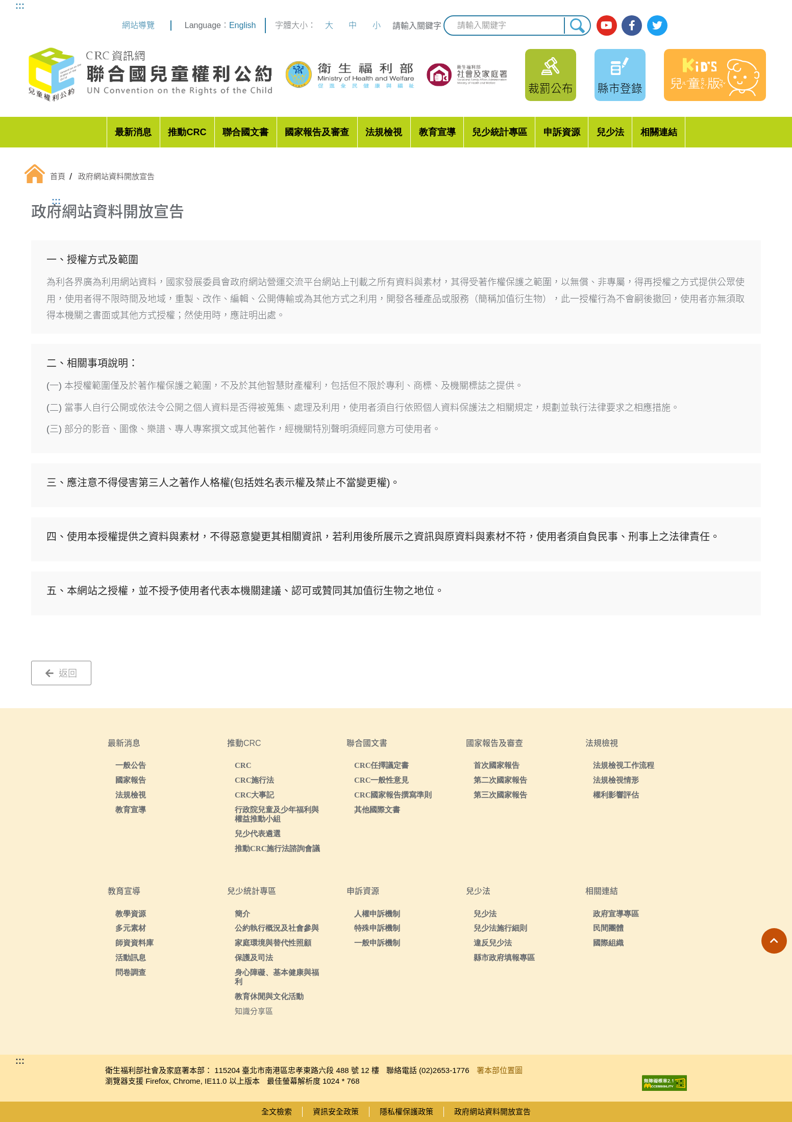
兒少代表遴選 (258, 833)
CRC (243, 765)
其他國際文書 (377, 809)
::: (19, 6)
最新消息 (133, 132)
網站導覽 (138, 25)
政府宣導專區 (616, 913)
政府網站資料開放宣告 (492, 1111)
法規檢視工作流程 (623, 765)
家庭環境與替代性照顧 (273, 942)
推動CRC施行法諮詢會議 (277, 848)
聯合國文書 (245, 132)
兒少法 (610, 132)
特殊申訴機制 (377, 928)
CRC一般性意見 (381, 780)
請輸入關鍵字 (416, 25)
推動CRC (187, 132)
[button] (774, 941)
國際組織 (608, 942)
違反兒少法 (493, 942)
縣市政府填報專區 (504, 957)
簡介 (242, 913)
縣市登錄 (620, 88)
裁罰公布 (550, 88)
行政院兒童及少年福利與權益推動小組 (277, 814)
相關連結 (658, 132)
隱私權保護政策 (406, 1111)
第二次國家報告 (500, 780)
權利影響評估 (616, 795)
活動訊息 (130, 957)
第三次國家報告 (500, 795)
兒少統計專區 (499, 132)
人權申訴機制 (377, 913)
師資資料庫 (134, 942)
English (242, 25)
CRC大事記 (255, 795)
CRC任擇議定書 (381, 765)
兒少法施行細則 (500, 928)
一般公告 (130, 765)
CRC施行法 (255, 780)
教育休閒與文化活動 (269, 996)
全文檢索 (276, 1111)
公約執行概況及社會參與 (277, 928)
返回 (61, 673)
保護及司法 (254, 957)
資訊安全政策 (336, 1111)
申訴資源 (561, 132)
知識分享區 (254, 1011)
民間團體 (608, 928)
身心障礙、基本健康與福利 (277, 977)
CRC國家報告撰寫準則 (393, 795)
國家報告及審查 (317, 132)
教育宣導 (437, 132)
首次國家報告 (496, 765)
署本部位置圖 (500, 1070)
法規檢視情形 (616, 780)
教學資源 (130, 913)
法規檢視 (383, 132)
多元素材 (130, 928)
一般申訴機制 (377, 942)
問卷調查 (130, 972)
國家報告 (130, 780)
